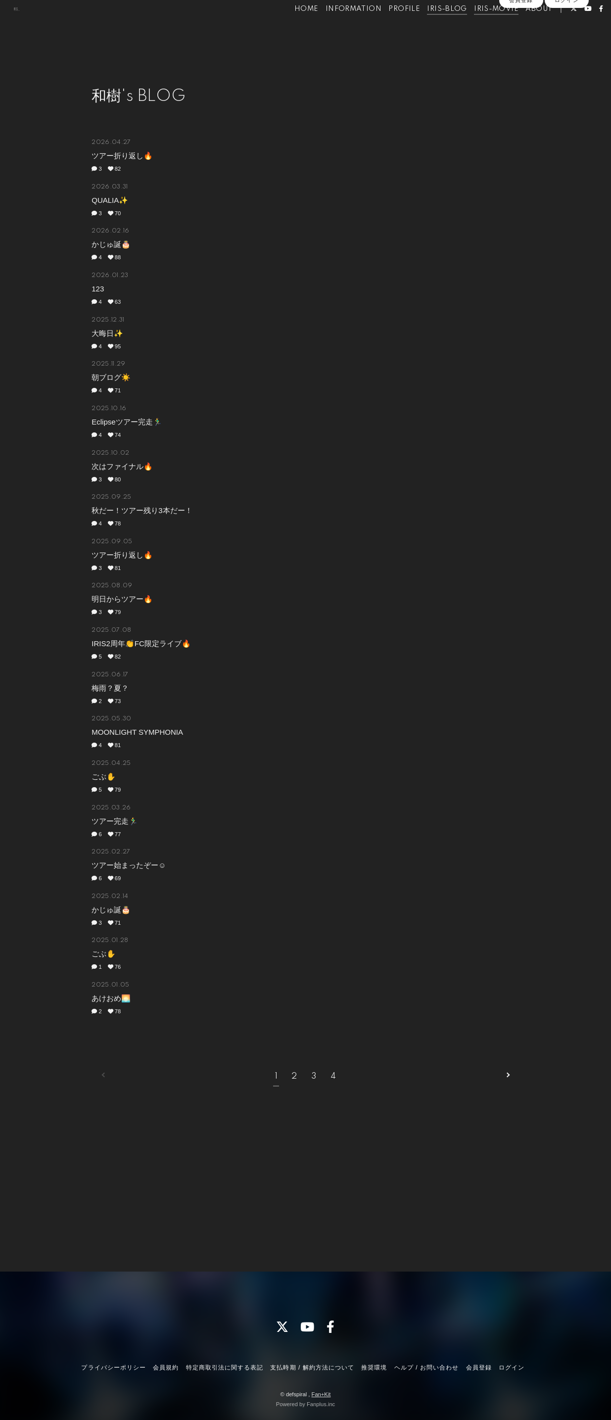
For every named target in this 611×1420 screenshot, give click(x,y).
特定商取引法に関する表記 (224, 1367)
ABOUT (522, 28)
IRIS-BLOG (431, 28)
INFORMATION (337, 28)
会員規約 (166, 1367)
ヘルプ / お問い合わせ (426, 1367)
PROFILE (388, 28)
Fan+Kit (321, 1394)
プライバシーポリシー (113, 1367)
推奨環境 (374, 1367)
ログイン (566, 45)
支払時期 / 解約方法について (312, 1367)
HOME (290, 28)
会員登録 (521, 45)
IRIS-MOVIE (480, 28)
